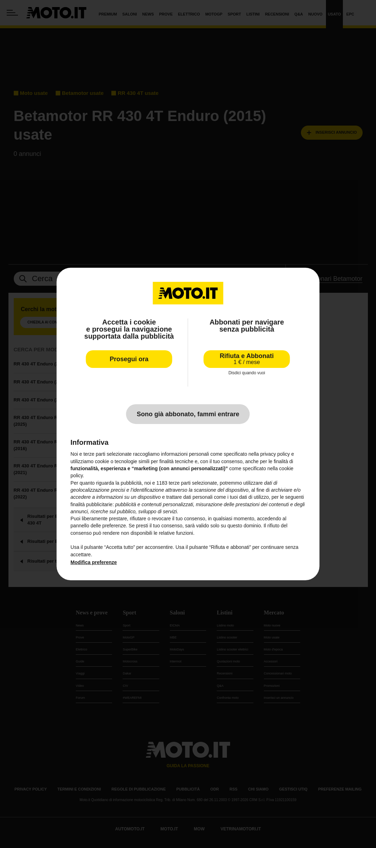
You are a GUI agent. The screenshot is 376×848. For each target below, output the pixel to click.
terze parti (180, 483)
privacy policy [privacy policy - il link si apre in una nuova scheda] (275, 454)
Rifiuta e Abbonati (247, 358)
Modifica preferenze (93, 562)
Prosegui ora (129, 359)
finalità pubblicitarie (91, 504)
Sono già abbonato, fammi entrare (188, 414)
